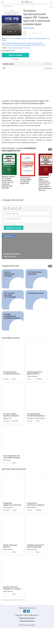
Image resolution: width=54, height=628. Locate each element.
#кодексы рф (40, 45)
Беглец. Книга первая (12, 254)
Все (50, 149)
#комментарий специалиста (16, 43)
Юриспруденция (39, 38)
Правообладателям (27, 621)
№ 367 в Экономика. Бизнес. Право (19, 38)
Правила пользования (27, 618)
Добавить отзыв (13, 228)
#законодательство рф (10, 45)
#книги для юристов (34, 43)
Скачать (49, 68)
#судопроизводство (26, 45)
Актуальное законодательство (18, 48)
